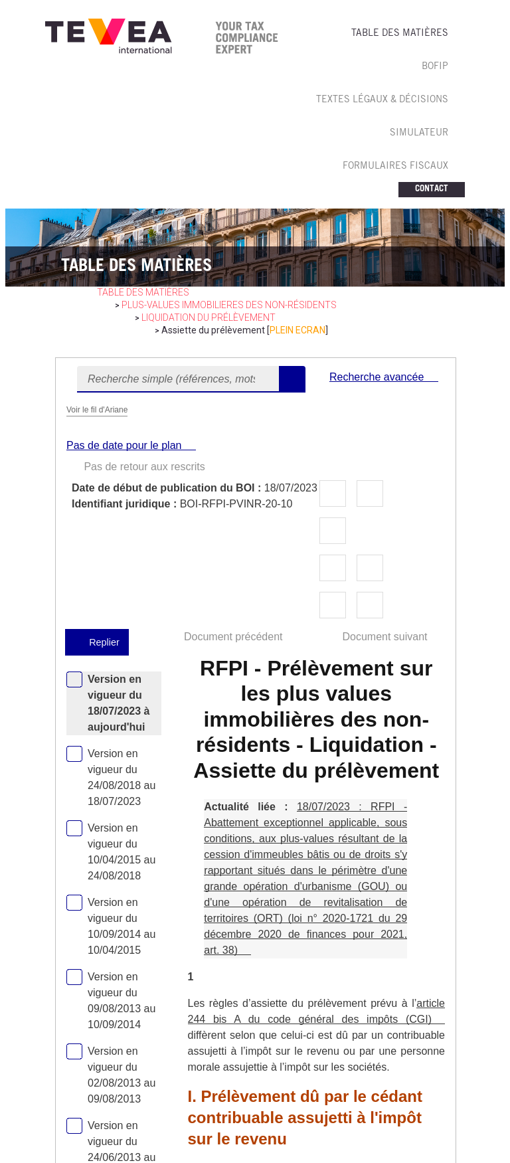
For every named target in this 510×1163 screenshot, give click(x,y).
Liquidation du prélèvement (208, 317)
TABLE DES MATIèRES (399, 34)
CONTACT (431, 189)
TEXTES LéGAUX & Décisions (382, 100)
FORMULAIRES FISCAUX (395, 166)
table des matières (143, 292)
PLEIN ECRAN (297, 330)
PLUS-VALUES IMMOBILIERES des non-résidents (229, 305)
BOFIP (435, 67)
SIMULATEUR (419, 133)
